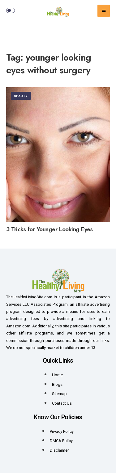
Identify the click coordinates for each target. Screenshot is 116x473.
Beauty (21, 95)
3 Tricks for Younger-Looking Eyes (49, 229)
